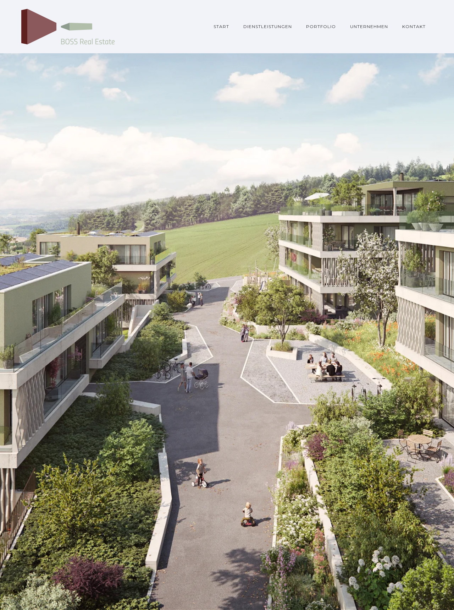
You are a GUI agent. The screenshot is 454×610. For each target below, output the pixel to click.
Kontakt (414, 26)
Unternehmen (369, 26)
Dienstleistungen (267, 26)
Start (221, 26)
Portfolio (321, 26)
